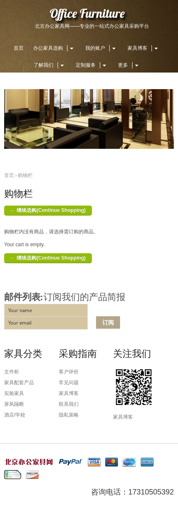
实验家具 (14, 393)
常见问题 (69, 382)
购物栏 (25, 175)
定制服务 (92, 65)
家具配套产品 (19, 382)
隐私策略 (69, 415)
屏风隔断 (14, 404)
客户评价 (69, 372)
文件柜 (11, 372)
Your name (20, 310)
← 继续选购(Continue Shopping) (48, 210)
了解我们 (50, 65)
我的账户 (101, 48)
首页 (19, 48)
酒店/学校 (14, 415)
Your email (19, 323)
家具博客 (143, 48)
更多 (129, 65)
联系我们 (69, 404)
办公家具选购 (54, 48)
